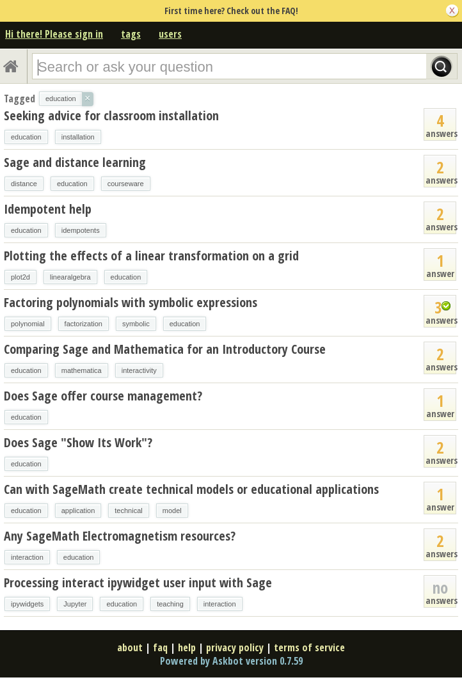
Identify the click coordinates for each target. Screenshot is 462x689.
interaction (27, 557)
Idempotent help (48, 209)
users (170, 34)
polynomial (28, 324)
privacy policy (235, 647)
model (172, 510)
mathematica (81, 370)
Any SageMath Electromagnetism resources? (119, 535)
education (26, 137)
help (187, 647)
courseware (126, 183)
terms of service (309, 647)
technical (128, 510)
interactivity (139, 370)
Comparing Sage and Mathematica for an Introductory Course (165, 349)
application (78, 510)
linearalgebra (70, 277)
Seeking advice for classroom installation (111, 115)
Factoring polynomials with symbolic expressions (130, 302)
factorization (83, 324)
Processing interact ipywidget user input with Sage (138, 582)
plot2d (20, 277)
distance (24, 183)
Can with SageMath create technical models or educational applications (191, 489)
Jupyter (74, 604)
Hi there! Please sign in (54, 34)
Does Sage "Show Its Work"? (78, 442)
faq (160, 647)
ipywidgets (27, 604)
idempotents (80, 230)
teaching (170, 604)
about (130, 647)
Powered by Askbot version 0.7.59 (231, 661)
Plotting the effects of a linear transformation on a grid (151, 255)
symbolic (136, 324)
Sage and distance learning (75, 162)
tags (131, 34)
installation (78, 137)
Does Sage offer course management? (103, 395)
